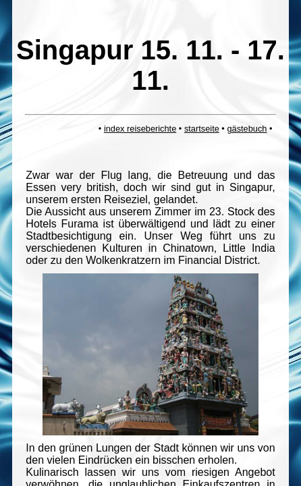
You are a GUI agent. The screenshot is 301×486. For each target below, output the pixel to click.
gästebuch (247, 129)
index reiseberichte (140, 129)
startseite (201, 129)
